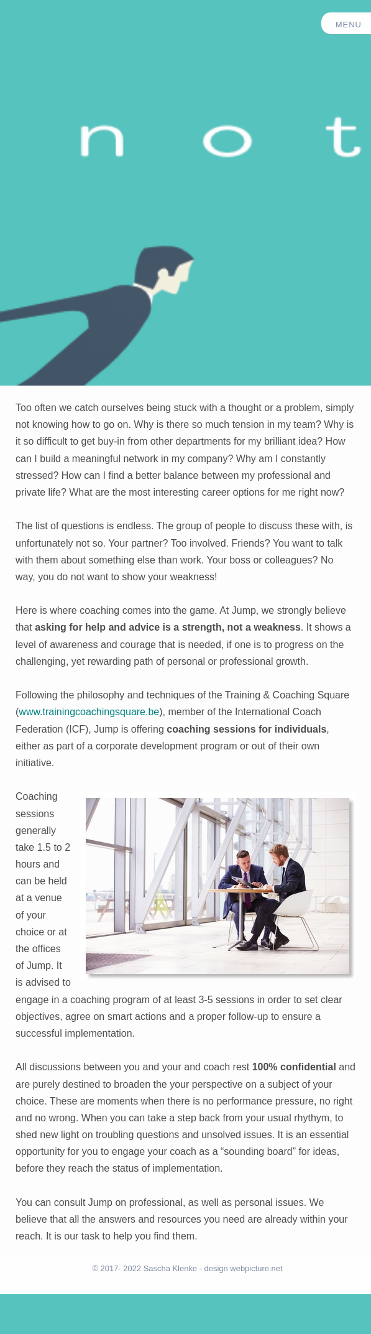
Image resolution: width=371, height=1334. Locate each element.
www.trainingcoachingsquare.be (89, 711)
